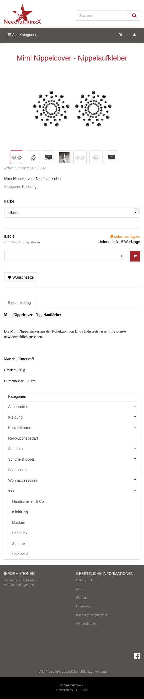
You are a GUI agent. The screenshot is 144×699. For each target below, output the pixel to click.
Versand (36, 242)
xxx (74, 490)
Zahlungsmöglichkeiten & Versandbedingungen (21, 583)
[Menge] (67, 256)
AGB (79, 589)
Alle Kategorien (22, 35)
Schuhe (18, 543)
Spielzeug (20, 554)
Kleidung (29, 186)
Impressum (84, 606)
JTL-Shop (81, 690)
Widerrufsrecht (86, 624)
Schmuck (74, 448)
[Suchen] (102, 16)
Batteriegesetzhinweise (92, 615)
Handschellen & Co (28, 501)
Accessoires (74, 406)
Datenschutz (85, 580)
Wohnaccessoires (74, 480)
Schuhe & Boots (74, 459)
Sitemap (82, 598)
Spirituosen (17, 470)
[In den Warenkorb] (135, 256)
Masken (18, 522)
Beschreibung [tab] (19, 302)
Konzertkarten (74, 427)
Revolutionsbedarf (23, 438)
